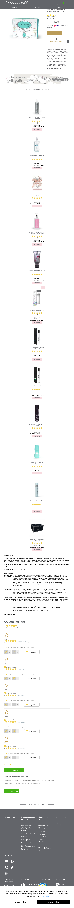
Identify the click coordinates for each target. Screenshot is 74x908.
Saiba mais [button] (45, 896)
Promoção (37, 7)
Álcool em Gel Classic (26, 829)
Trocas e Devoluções (42, 841)
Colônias (24, 837)
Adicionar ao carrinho (56, 41)
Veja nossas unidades (60, 824)
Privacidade (42, 831)
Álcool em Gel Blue (28, 833)
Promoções (25, 849)
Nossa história (43, 828)
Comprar (54, 33)
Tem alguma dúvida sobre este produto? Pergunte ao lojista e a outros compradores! (29, 780)
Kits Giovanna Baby (28, 846)
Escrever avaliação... (14, 770)
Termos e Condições (42, 835)
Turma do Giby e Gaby (44, 849)
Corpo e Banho (26, 843)
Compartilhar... (31, 652)
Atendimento (43, 825)
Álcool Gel (14, 7)
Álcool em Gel (26, 825)
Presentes (60, 7)
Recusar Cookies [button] (20, 902)
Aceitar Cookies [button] (53, 902)
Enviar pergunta (11, 791)
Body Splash (25, 840)
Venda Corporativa (45, 845)
